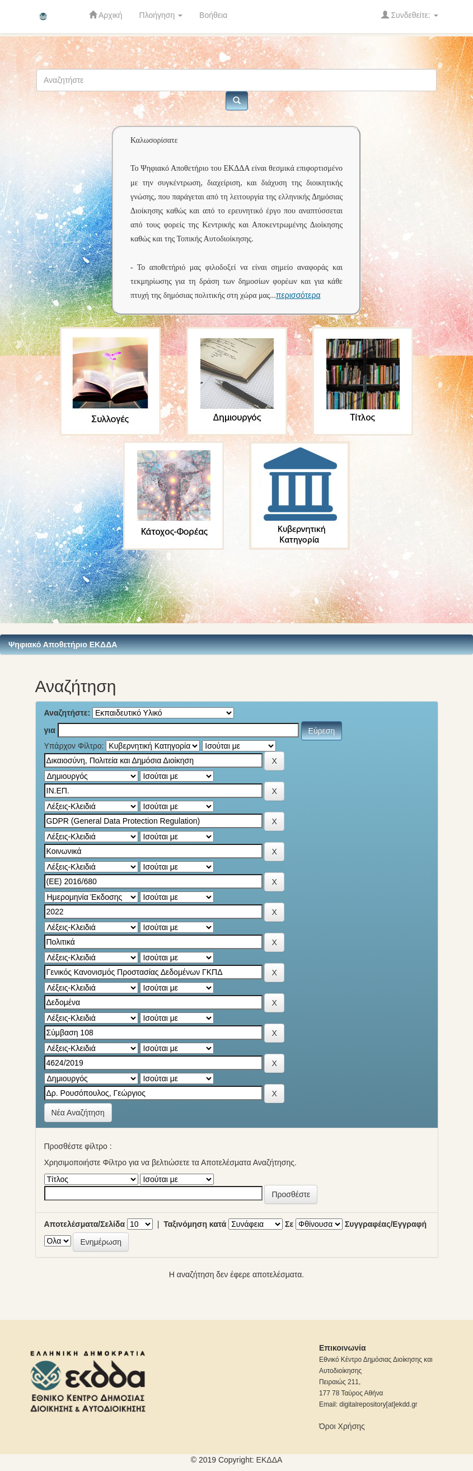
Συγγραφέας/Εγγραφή (386, 1224)
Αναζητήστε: (67, 712)
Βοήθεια (213, 15)
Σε (289, 1224)
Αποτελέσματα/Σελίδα (84, 1224)
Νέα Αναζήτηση (78, 1112)
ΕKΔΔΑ (269, 1459)
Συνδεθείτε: (409, 15)
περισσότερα (298, 295)
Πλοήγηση (161, 15)
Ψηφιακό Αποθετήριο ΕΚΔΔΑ (62, 644)
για (49, 730)
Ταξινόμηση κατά (194, 1224)
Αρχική (106, 15)
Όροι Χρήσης (342, 1426)
